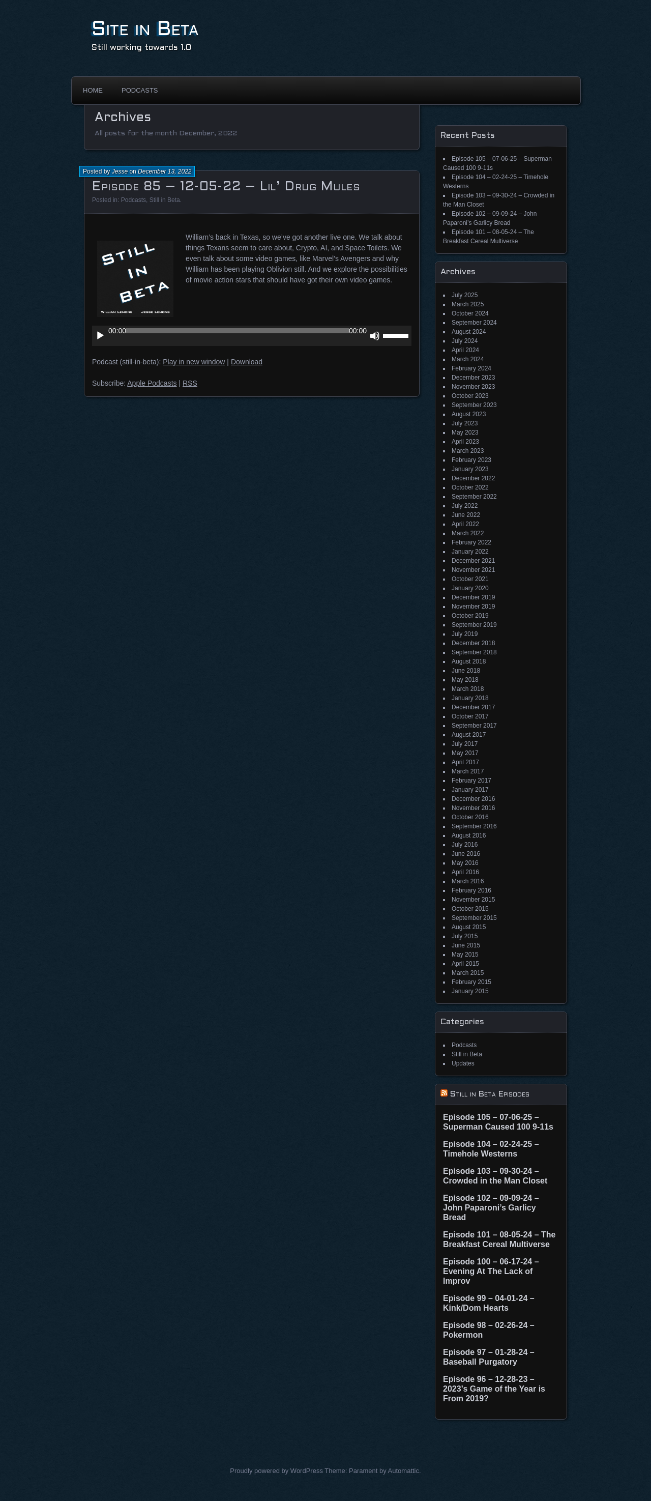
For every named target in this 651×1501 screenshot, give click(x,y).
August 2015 (469, 927)
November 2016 (473, 808)
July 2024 (465, 340)
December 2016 (473, 798)
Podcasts (140, 90)
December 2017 (473, 707)
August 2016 (469, 835)
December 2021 (473, 560)
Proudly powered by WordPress (276, 1471)
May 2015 (465, 954)
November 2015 (473, 899)
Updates (463, 1063)
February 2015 (471, 982)
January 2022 (470, 551)
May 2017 (465, 753)
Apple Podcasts (151, 383)
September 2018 (474, 652)
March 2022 (468, 533)
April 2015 (465, 963)
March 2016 (468, 881)
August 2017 (469, 734)
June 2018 (466, 670)
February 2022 (471, 542)
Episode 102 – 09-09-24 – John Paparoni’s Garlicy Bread (491, 1208)
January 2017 (470, 789)
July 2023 (465, 423)
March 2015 (468, 972)
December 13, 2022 (164, 171)
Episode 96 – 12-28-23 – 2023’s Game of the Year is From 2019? (494, 1389)
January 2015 (470, 991)
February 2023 (471, 460)
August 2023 (469, 414)
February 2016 (471, 890)
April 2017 (465, 762)
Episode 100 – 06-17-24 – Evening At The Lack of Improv (491, 1271)
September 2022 (474, 496)
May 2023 (465, 432)
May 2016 (465, 863)
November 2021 (473, 569)
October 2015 (470, 908)
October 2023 (470, 395)
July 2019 (465, 634)
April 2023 (465, 441)
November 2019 (473, 606)
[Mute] (375, 336)
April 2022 (465, 524)
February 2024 (471, 368)
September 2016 (474, 826)
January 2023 (470, 469)
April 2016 (465, 872)
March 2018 (468, 688)
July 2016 (465, 844)
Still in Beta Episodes (489, 1094)
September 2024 (474, 322)
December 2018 (473, 643)
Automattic (403, 1471)
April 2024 (465, 350)
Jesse (120, 171)
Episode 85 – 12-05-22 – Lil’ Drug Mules (226, 187)
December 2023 (473, 377)
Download (246, 362)
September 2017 (474, 725)
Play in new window (194, 362)
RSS (190, 383)
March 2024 (468, 359)
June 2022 (466, 514)
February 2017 (471, 780)
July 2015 (465, 936)
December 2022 (473, 478)
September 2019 (474, 624)
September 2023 (474, 405)
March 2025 (468, 304)
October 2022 (470, 487)
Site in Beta (145, 29)
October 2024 (470, 313)
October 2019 (470, 615)
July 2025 (465, 295)
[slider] (237, 330)
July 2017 (465, 743)
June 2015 (466, 945)
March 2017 (468, 771)
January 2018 (470, 698)
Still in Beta (165, 200)
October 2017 (470, 716)
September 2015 (474, 917)
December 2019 (473, 597)
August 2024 (469, 331)
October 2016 (470, 817)
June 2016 (466, 853)
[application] (251, 336)
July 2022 (465, 505)
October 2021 (470, 579)
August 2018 (469, 661)
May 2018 (465, 679)
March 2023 (468, 450)
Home (93, 90)
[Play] (100, 336)
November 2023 (473, 386)
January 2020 (470, 588)
